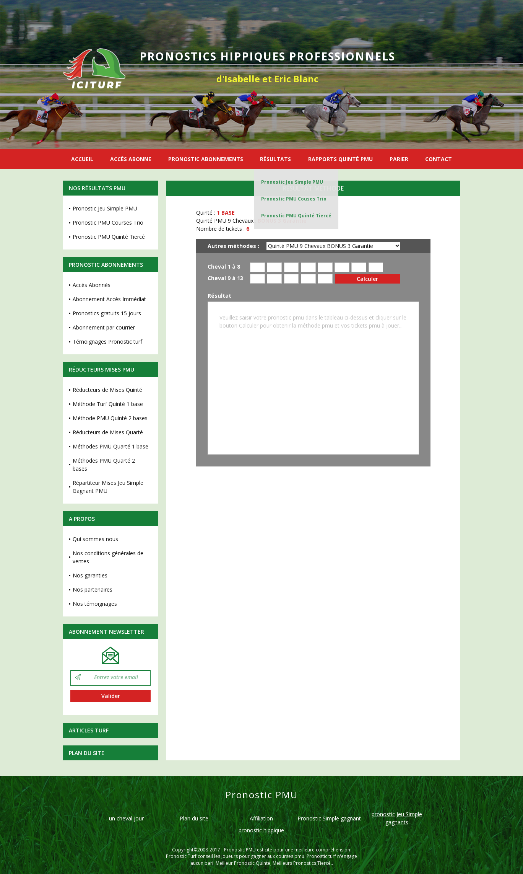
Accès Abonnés (91, 285)
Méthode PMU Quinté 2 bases (110, 418)
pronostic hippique (261, 830)
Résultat (219, 296)
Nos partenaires (92, 589)
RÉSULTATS (275, 159)
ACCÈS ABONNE (130, 159)
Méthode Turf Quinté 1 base (108, 404)
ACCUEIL (82, 159)
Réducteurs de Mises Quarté (108, 432)
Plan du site (86, 753)
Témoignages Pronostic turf (107, 341)
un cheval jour (126, 818)
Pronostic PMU (240, 849)
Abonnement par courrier (104, 327)
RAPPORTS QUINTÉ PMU (340, 159)
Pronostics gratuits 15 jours (107, 313)
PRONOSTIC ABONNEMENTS (205, 159)
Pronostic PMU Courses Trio (108, 222)
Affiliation (261, 818)
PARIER (399, 159)
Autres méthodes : (233, 245)
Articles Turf (89, 730)
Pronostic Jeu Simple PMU (292, 182)
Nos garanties (90, 575)
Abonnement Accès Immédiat (109, 299)
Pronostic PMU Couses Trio (293, 199)
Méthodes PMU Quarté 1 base (110, 446)
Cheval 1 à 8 (224, 267)
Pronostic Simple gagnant (329, 818)
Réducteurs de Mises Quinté (107, 389)
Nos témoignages (95, 603)
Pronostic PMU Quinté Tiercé (296, 215)
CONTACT (438, 159)
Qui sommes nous (95, 539)
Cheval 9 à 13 (225, 278)
